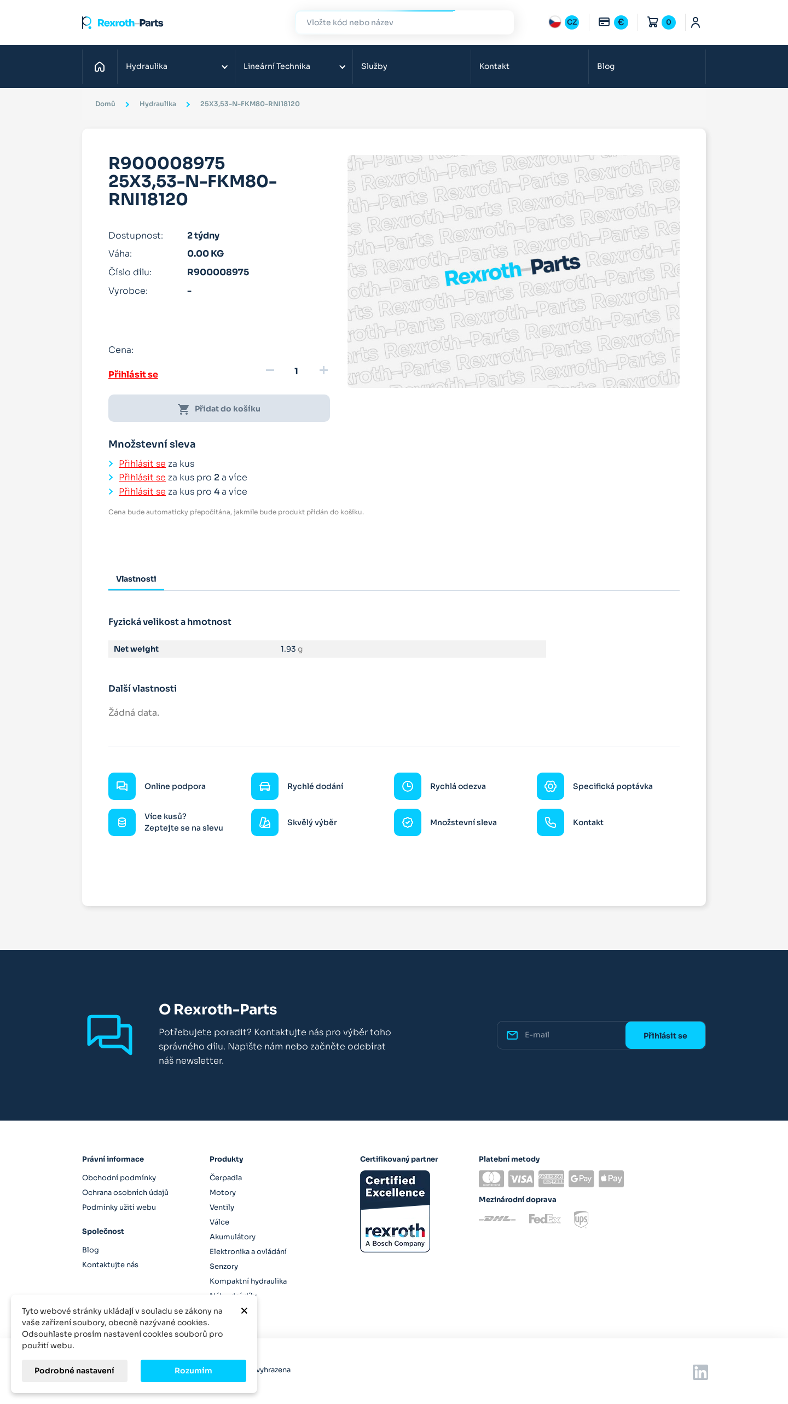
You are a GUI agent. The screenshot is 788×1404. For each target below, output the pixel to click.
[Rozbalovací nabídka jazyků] (563, 22)
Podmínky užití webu (119, 1207)
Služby (374, 66)
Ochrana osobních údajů (125, 1192)
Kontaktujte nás (110, 1264)
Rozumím (193, 1371)
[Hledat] (396, 22)
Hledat (499, 22)
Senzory (224, 1266)
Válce (219, 1222)
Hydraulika (146, 66)
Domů (102, 66)
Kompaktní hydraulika (248, 1281)
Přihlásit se (133, 374)
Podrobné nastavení (74, 1371)
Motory (223, 1192)
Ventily (222, 1207)
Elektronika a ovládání (248, 1251)
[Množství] (296, 371)
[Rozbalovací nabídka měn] (613, 22)
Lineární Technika (277, 66)
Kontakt (494, 66)
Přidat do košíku (218, 409)
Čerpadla (226, 1177)
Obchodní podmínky (119, 1177)
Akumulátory (233, 1236)
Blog (606, 66)
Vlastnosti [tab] (136, 579)
